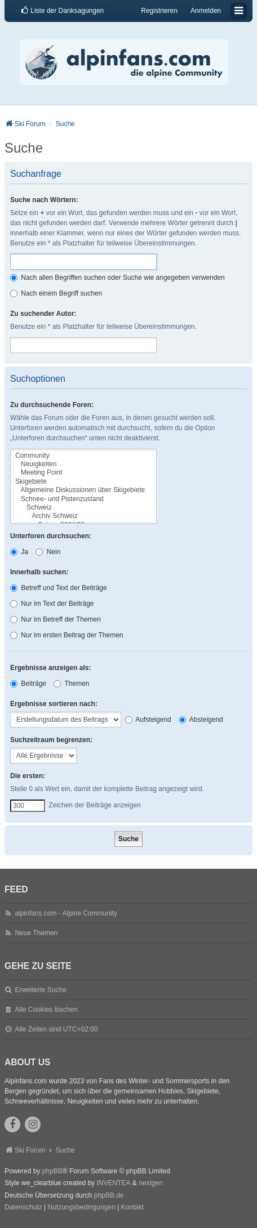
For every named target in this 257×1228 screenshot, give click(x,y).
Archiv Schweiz (83, 516)
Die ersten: (27, 776)
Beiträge (28, 683)
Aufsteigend (148, 720)
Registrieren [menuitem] (159, 11)
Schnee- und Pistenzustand (83, 499)
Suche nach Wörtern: (44, 200)
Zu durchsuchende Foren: (52, 405)
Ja (19, 552)
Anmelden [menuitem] (205, 11)
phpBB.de (109, 1195)
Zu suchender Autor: (43, 314)
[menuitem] (62, 11)
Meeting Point (83, 472)
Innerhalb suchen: (39, 572)
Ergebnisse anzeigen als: (50, 668)
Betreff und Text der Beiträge (58, 588)
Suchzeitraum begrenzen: (51, 740)
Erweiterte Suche (40, 990)
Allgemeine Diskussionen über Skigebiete (83, 490)
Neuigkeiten (83, 464)
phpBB (52, 1171)
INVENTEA (113, 1183)
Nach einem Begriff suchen (56, 293)
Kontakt (132, 1207)
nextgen (151, 1183)
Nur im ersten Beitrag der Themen (66, 635)
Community (83, 456)
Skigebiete (83, 481)
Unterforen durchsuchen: (50, 536)
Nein (48, 552)
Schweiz (83, 507)
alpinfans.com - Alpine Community (66, 913)
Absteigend (201, 720)
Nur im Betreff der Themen (55, 619)
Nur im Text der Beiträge (52, 604)
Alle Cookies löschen (46, 1009)
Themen (71, 683)
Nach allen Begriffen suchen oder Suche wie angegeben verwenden (117, 278)
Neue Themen (36, 933)
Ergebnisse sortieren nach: (54, 704)
